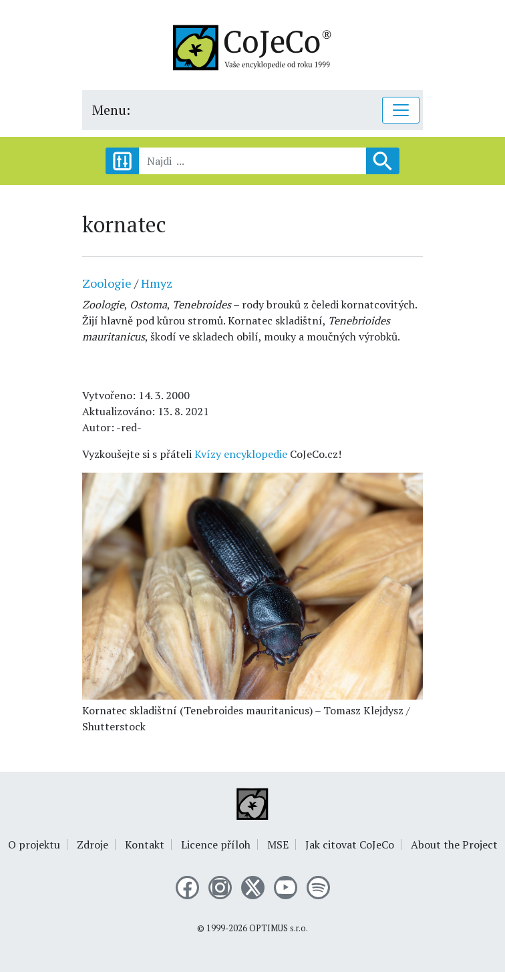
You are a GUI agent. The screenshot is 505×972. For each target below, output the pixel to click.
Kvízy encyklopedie (240, 454)
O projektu (34, 844)
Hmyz (156, 283)
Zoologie (107, 283)
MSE (278, 844)
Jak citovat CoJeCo (349, 844)
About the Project (454, 844)
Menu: (111, 110)
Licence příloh (215, 844)
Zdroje (92, 844)
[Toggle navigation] (400, 110)
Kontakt (144, 844)
